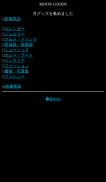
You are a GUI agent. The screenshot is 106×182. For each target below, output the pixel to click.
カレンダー (15, 29)
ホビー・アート (19, 55)
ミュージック (17, 50)
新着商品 (13, 19)
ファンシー (15, 76)
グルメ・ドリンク (21, 39)
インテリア (15, 60)
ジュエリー (15, 34)
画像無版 (13, 86)
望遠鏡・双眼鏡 (19, 44)
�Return (53, 99)
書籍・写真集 (17, 71)
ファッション (17, 66)
